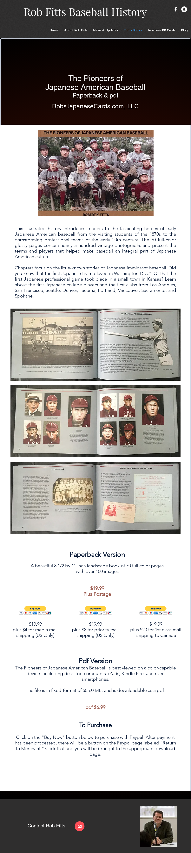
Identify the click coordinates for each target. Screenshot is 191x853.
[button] (161, 30)
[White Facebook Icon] (176, 9)
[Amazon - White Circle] (184, 9)
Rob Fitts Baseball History (85, 11)
